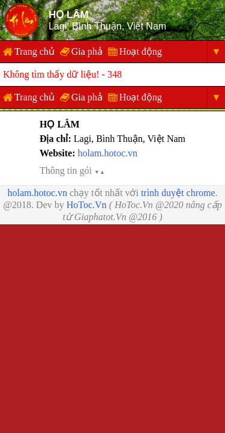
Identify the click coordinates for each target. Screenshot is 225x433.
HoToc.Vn (87, 205)
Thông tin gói (72, 170)
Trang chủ (34, 51)
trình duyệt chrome (178, 193)
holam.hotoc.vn (107, 153)
